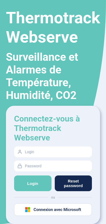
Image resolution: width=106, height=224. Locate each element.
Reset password (73, 183)
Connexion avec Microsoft (53, 209)
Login (32, 183)
